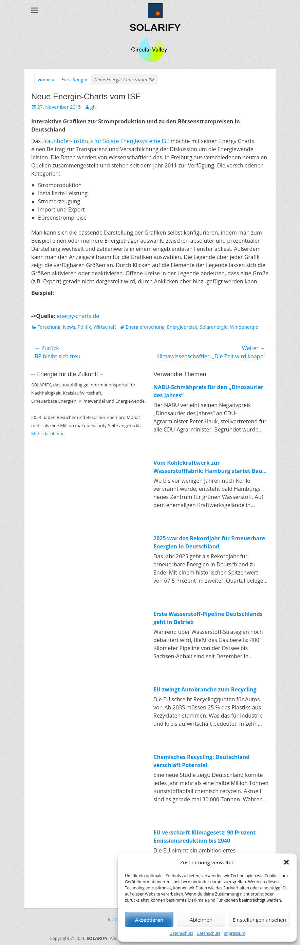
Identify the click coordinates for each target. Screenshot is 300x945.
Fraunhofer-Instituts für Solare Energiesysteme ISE (105, 141)
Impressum (234, 933)
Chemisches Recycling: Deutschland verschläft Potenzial (201, 761)
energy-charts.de (78, 316)
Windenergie (244, 327)
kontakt (116, 919)
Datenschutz (181, 933)
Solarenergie (214, 327)
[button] (286, 862)
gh (93, 107)
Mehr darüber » (47, 433)
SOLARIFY (155, 27)
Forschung (74, 79)
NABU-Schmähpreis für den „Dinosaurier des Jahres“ (208, 391)
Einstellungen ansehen (259, 919)
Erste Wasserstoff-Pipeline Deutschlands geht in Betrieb (208, 618)
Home (46, 79)
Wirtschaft (105, 327)
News (69, 327)
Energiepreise (182, 327)
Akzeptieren (149, 919)
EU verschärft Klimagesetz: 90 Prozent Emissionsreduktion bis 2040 (204, 836)
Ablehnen (201, 919)
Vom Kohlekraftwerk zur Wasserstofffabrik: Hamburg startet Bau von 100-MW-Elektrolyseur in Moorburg (207, 467)
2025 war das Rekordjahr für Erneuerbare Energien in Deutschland (209, 542)
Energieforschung (145, 327)
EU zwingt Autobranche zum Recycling (205, 689)
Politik (84, 327)
